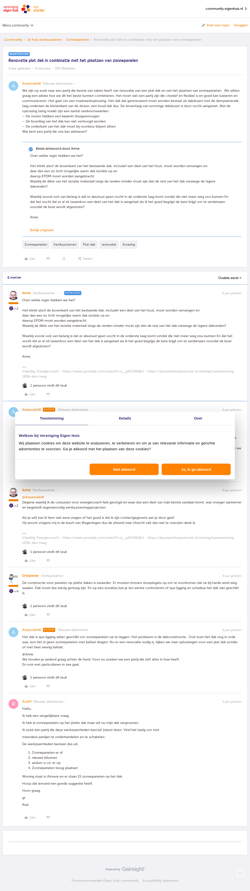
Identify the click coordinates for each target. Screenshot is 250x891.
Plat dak (89, 244)
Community (13, 40)
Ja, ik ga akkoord (196, 469)
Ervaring (129, 244)
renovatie (109, 244)
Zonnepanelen (77, 40)
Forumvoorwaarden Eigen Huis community (105, 881)
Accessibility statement (160, 881)
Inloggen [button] (241, 25)
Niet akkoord (124, 469)
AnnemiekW (31, 83)
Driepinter (30, 576)
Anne (26, 293)
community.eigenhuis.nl (227, 8)
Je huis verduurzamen (44, 40)
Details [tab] (125, 418)
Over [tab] (198, 418)
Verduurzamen (64, 244)
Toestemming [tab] (52, 418)
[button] (215, 25)
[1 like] (44, 385)
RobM (26, 702)
